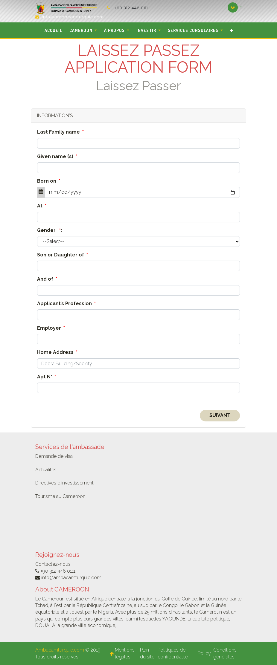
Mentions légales (125, 653)
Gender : (49, 230)
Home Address (57, 352)
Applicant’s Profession (66, 303)
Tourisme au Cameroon (60, 496)
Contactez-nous (53, 564)
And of (47, 279)
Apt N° (46, 377)
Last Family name (60, 132)
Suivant (219, 415)
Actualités (46, 470)
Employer (51, 328)
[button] (231, 30)
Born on (48, 181)
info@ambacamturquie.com (73, 17)
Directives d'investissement (64, 483)
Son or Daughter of (62, 255)
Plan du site (147, 653)
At (41, 206)
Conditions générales (225, 653)
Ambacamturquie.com (59, 650)
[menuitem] (53, 30)
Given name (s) (57, 156)
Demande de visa (54, 456)
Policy (204, 653)
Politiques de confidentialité (173, 653)
